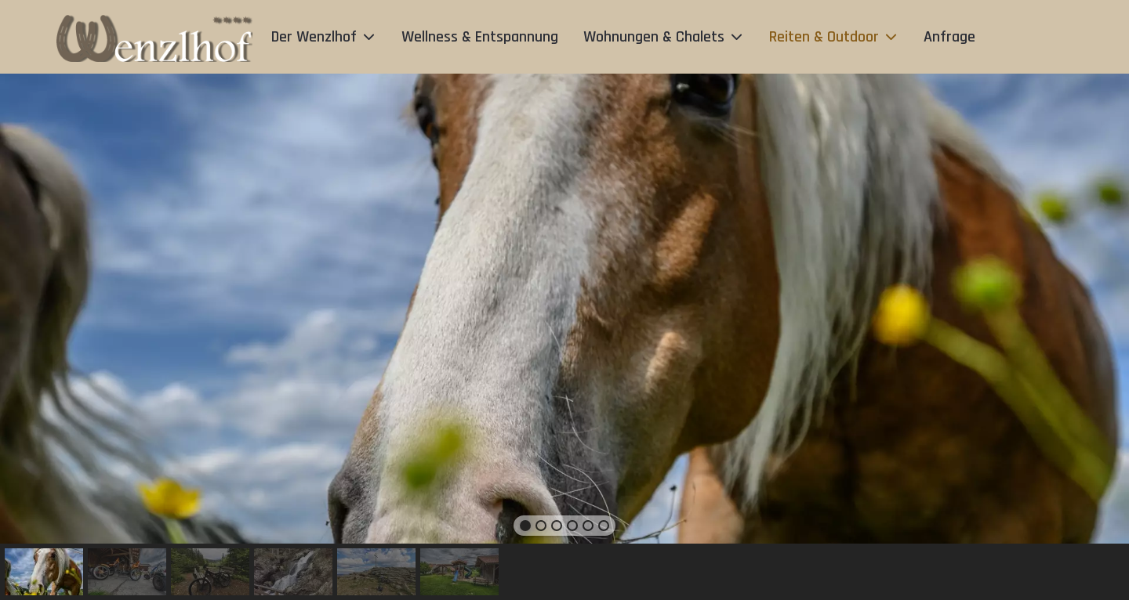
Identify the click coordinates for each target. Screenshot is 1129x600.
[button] (525, 525)
